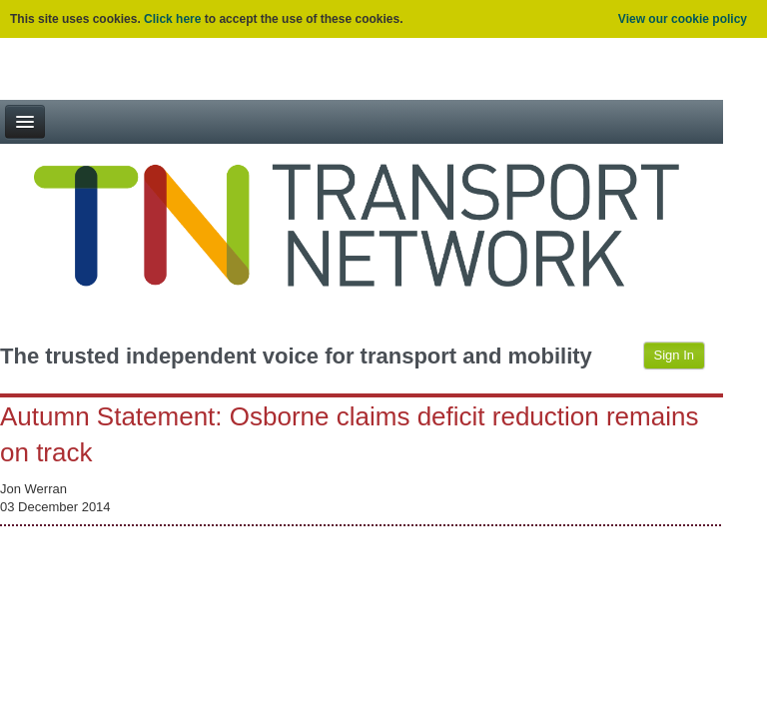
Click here (172, 19)
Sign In (674, 355)
